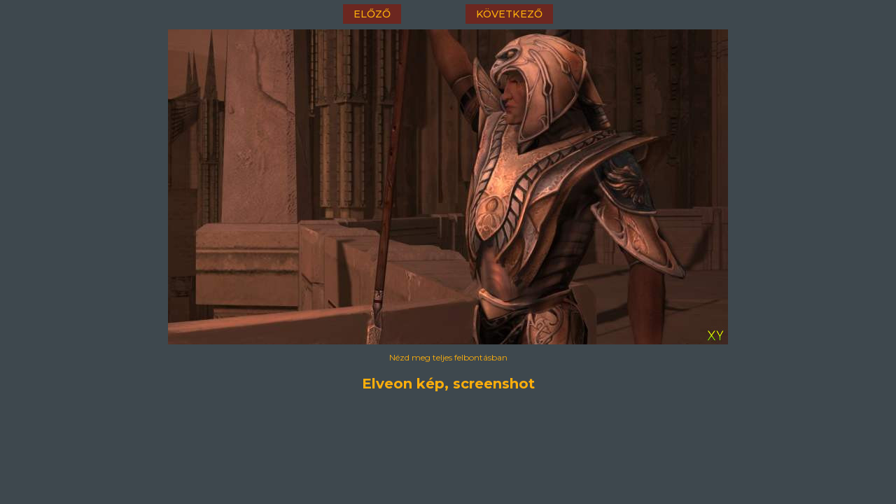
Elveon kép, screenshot (448, 383)
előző (372, 14)
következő (509, 14)
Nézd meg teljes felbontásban (448, 357)
